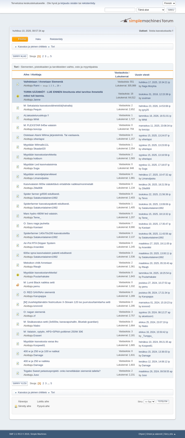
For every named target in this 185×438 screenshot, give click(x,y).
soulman (146, 98)
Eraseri (37, 335)
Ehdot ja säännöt (154, 434)
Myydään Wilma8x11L (36, 144)
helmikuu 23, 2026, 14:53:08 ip (155, 106)
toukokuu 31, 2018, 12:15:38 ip (155, 94)
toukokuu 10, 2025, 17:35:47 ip (155, 224)
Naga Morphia (149, 86)
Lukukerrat (122, 76)
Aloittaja (36, 74)
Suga (36, 168)
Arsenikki (38, 247)
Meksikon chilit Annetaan (38, 262)
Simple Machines (38, 434)
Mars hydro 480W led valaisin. (41, 213)
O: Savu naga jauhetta (36, 223)
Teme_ (37, 217)
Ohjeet (141, 434)
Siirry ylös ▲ (170, 434)
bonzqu (37, 129)
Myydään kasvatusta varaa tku (41, 341)
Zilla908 (37, 188)
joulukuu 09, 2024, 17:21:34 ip (154, 292)
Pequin (37, 109)
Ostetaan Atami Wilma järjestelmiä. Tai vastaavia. (52, 135)
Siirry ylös (20, 383)
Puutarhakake (41, 276)
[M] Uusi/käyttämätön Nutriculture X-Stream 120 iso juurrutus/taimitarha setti (67, 302)
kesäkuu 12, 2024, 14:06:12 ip (154, 361)
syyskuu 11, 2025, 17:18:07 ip (154, 165)
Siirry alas (19, 56)
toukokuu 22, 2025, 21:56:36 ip (155, 194)
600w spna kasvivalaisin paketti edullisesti (47, 252)
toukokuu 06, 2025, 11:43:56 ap (155, 233)
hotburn (37, 158)
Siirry (140, 401)
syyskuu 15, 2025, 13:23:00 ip (154, 145)
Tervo (145, 198)
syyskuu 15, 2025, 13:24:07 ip (154, 135)
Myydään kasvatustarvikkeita (40, 154)
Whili (36, 119)
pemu (36, 286)
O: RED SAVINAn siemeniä (39, 292)
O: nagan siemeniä (34, 312)
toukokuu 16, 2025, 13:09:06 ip (155, 204)
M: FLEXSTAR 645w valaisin (40, 125)
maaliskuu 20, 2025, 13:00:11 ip (155, 253)
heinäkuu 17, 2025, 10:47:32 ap (155, 174)
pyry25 (145, 110)
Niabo (36, 325)
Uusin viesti (144, 74)
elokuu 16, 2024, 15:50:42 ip (153, 332)
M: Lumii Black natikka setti (39, 282)
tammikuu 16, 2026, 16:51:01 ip (155, 116)
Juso (36, 374)
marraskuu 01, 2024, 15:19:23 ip (155, 302)
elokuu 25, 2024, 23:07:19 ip (153, 322)
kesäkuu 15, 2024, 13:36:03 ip (154, 351)
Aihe (26, 74)
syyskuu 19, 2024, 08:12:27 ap (154, 312)
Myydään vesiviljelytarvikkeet (40, 174)
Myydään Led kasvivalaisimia (40, 164)
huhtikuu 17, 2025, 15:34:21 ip (154, 82)
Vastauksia (121, 72)
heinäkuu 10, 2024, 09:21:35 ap (155, 342)
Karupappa (39, 296)
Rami (36, 85)
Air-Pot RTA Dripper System (39, 243)
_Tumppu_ (147, 336)
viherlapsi (38, 139)
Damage (38, 355)
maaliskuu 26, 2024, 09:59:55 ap (155, 371)
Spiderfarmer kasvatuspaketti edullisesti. (47, 203)
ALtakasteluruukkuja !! (36, 115)
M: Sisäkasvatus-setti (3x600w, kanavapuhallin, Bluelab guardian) (61, 321)
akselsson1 (148, 316)
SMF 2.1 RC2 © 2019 (19, 434)
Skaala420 (39, 148)
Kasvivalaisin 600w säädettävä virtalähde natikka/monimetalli (58, 184)
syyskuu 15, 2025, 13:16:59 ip (154, 155)
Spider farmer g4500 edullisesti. (42, 193)
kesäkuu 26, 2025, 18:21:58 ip (154, 184)
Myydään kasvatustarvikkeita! (40, 272)
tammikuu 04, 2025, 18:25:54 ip (155, 273)
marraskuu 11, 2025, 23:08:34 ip (155, 125)
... (48, 56)
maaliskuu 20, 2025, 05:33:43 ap (155, 263)
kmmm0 (37, 306)
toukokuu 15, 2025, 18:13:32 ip (155, 214)
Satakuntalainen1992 (45, 197)
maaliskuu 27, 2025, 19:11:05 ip (155, 243)
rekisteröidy (88, 3)
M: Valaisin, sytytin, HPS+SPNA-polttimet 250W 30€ (53, 331)
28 (58, 86)
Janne (36, 99)
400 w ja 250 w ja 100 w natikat (41, 351)
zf (34, 315)
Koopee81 (39, 345)
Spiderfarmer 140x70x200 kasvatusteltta (47, 233)
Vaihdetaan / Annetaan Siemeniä (43, 81)
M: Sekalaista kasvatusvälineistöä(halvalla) (48, 105)
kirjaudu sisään (69, 3)
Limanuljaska (40, 178)
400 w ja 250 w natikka (37, 361)
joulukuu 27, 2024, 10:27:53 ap (155, 283)
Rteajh (37, 266)
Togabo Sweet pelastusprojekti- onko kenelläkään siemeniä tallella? (62, 371)
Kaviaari (38, 227)
